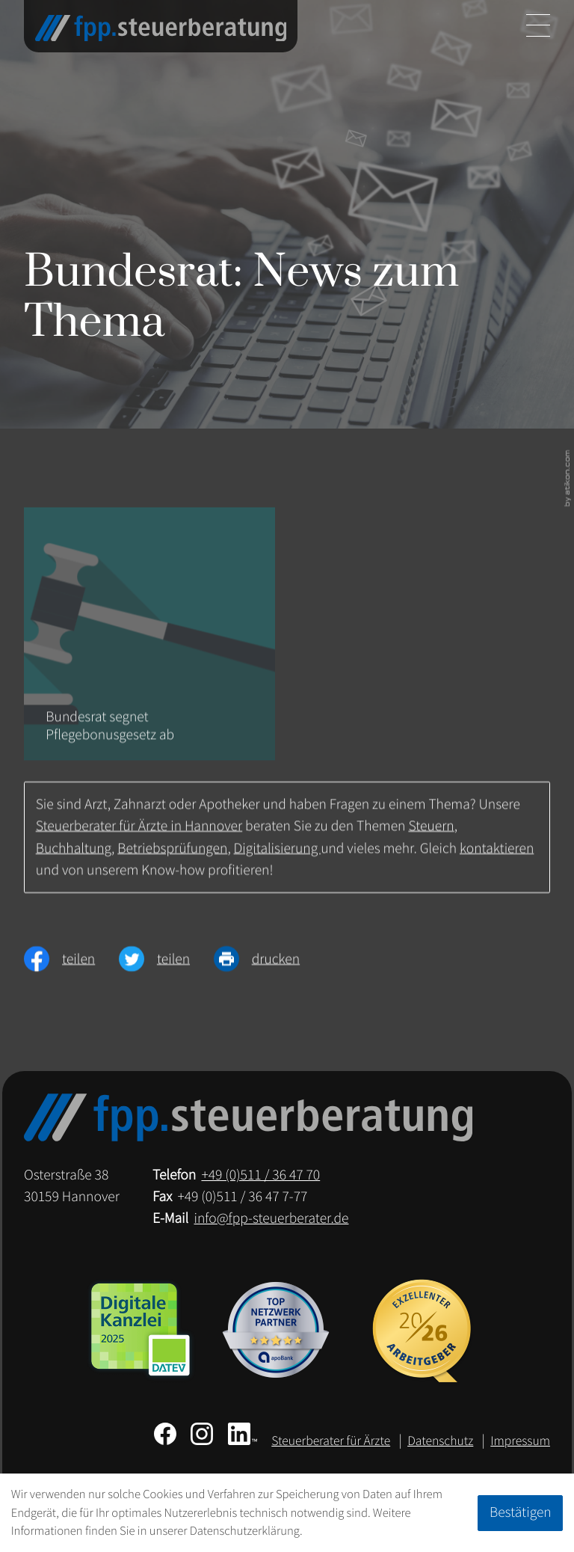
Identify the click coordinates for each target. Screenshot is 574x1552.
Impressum (520, 1440)
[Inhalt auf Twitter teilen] (166, 961)
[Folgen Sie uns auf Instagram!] (202, 1434)
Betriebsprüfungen (172, 850)
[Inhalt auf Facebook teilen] (71, 961)
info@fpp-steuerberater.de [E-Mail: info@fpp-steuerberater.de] (271, 1218)
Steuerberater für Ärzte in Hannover (139, 828)
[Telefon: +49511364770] (260, 1175)
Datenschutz (440, 1440)
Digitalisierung (277, 850)
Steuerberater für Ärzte (330, 1440)
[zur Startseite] (161, 28)
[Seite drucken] (269, 961)
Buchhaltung (73, 850)
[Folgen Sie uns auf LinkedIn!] (242, 1434)
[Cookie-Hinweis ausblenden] (520, 1513)
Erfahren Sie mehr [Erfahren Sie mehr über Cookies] (349, 1531)
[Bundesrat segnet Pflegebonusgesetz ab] (149, 636)
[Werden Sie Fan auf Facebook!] (165, 1434)
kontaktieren (497, 850)
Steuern (431, 828)
